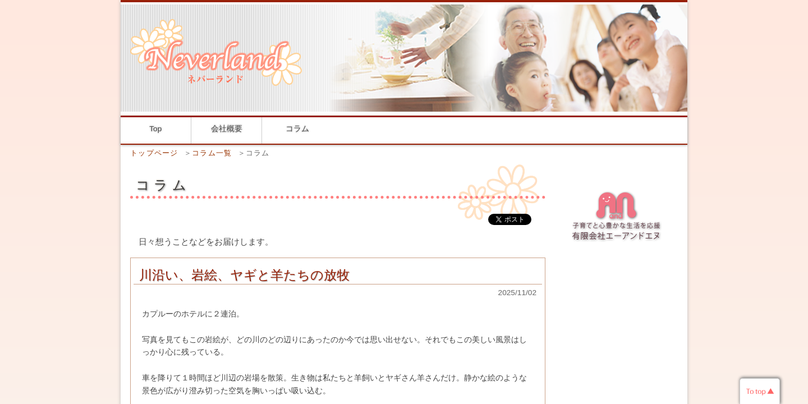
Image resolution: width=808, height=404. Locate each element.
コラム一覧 (212, 153)
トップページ (154, 153)
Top (155, 129)
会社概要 (226, 129)
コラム (297, 129)
